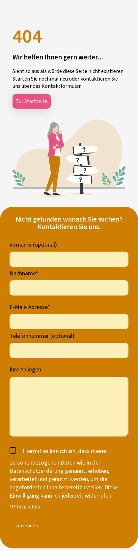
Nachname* (24, 273)
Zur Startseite (31, 101)
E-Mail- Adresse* (30, 307)
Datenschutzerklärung (37, 471)
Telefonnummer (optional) (42, 336)
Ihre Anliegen (25, 370)
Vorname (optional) (33, 245)
